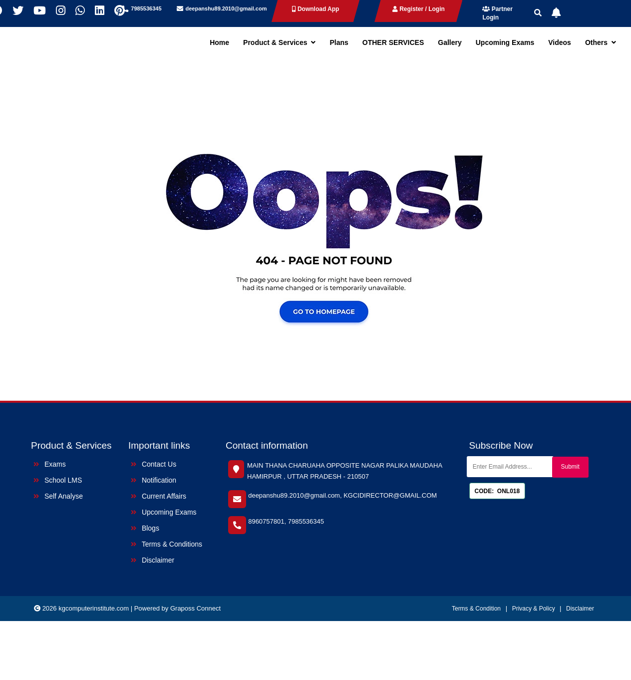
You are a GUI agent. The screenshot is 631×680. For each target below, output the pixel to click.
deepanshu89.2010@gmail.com (226, 8)
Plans (338, 42)
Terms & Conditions (166, 544)
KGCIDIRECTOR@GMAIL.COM (390, 495)
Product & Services (279, 42)
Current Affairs (158, 496)
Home (219, 42)
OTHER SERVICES (393, 42)
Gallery (449, 42)
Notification (153, 480)
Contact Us (153, 464)
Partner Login (497, 13)
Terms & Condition (476, 608)
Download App (315, 8)
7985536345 (146, 8)
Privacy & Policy (534, 608)
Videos (559, 42)
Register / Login (418, 8)
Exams (49, 464)
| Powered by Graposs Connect (176, 608)
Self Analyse (58, 496)
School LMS (57, 480)
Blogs (145, 528)
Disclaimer (152, 560)
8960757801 (266, 521)
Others (600, 42)
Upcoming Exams (505, 42)
